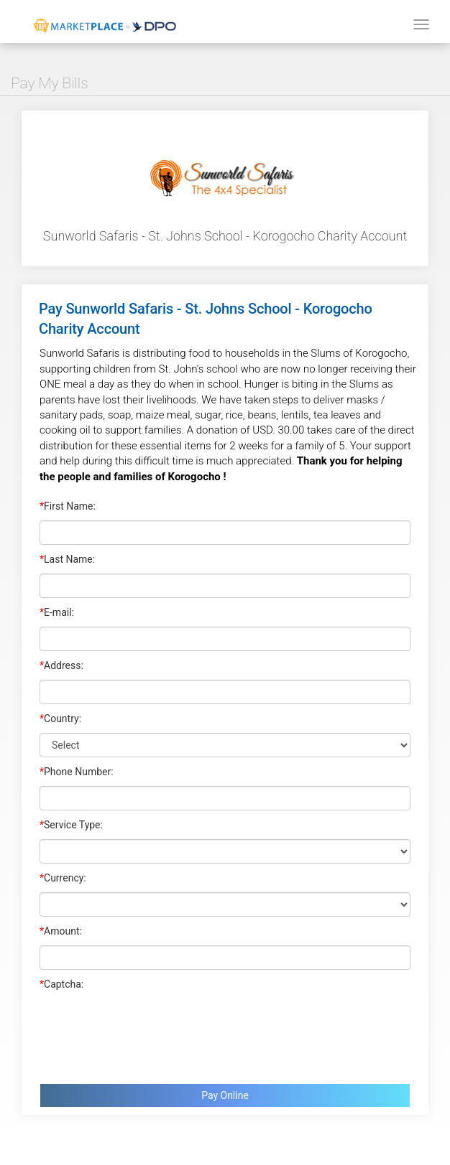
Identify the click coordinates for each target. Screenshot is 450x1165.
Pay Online (225, 1095)
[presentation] (149, 1034)
